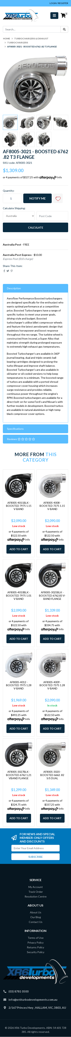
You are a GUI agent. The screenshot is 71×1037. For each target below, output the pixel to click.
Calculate (35, 227)
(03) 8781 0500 (19, 991)
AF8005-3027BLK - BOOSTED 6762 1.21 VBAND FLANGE (18, 775)
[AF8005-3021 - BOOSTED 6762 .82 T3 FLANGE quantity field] (12, 198)
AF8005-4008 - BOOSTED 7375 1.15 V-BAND (52, 506)
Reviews (21, 439)
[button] (58, 198)
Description (14, 288)
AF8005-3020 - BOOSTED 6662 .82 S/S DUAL (52, 775)
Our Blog (35, 917)
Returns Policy (35, 947)
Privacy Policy (35, 942)
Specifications (15, 428)
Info (59, 177)
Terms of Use (36, 937)
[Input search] (32, 29)
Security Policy (35, 952)
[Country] (19, 216)
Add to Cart (18, 549)
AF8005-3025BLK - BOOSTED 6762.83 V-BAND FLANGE (52, 595)
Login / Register (59, 3)
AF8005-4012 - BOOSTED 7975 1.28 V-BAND (18, 685)
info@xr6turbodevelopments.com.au (33, 999)
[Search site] (64, 29)
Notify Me (37, 198)
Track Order (35, 891)
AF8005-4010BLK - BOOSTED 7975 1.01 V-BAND (18, 595)
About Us (35, 912)
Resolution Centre (36, 896)
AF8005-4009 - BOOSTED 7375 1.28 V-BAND (52, 685)
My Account (35, 887)
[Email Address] (35, 848)
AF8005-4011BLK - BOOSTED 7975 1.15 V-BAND (18, 506)
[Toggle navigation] (54, 15)
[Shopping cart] (63, 15)
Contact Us (35, 921)
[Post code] (52, 216)
